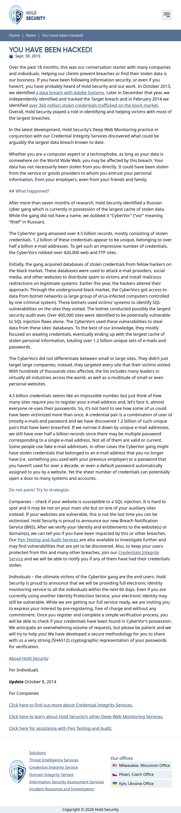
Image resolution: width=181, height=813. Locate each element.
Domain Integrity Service (51, 774)
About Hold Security (29, 658)
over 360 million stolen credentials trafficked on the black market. (94, 105)
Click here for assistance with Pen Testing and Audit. (60, 728)
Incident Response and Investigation (62, 789)
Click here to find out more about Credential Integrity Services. (71, 705)
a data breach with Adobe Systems (70, 92)
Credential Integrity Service (53, 767)
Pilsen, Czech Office (133, 774)
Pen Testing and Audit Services (48, 539)
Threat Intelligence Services (53, 760)
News (31, 35)
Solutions (37, 752)
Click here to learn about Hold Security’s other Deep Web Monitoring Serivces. (86, 716)
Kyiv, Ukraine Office (133, 783)
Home (14, 35)
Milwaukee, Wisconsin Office (141, 765)
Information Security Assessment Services (66, 782)
